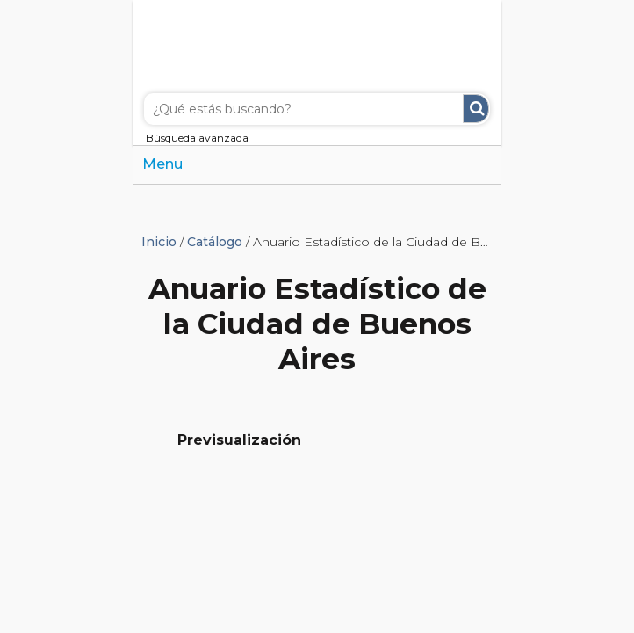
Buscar (476, 108)
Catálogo (214, 242)
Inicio (159, 242)
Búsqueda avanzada (197, 137)
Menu (162, 164)
